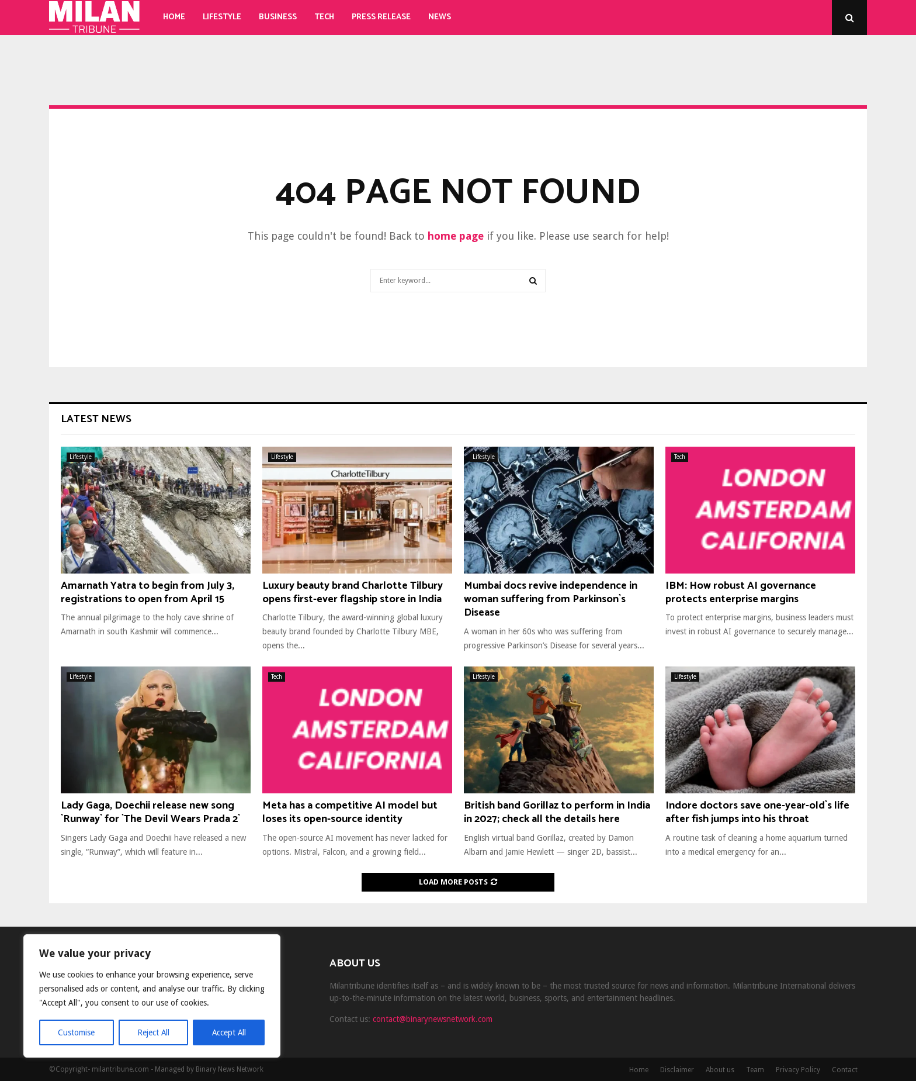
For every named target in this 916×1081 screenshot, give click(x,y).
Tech (324, 17)
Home (174, 17)
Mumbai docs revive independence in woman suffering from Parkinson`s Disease (550, 599)
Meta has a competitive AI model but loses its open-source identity (350, 812)
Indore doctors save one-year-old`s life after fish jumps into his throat (757, 812)
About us (720, 1070)
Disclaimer (677, 1070)
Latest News (96, 419)
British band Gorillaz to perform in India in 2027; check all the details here (557, 812)
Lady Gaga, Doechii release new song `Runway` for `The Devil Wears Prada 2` (150, 812)
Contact (845, 1070)
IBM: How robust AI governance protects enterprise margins (740, 592)
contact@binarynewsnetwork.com (432, 1019)
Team (755, 1070)
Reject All (153, 1032)
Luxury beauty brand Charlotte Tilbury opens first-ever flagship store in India (352, 592)
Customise (76, 1032)
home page (456, 236)
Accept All (228, 1032)
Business (278, 17)
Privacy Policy (798, 1070)
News (439, 17)
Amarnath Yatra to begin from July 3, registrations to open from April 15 (147, 592)
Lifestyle (222, 17)
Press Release (381, 17)
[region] (151, 996)
